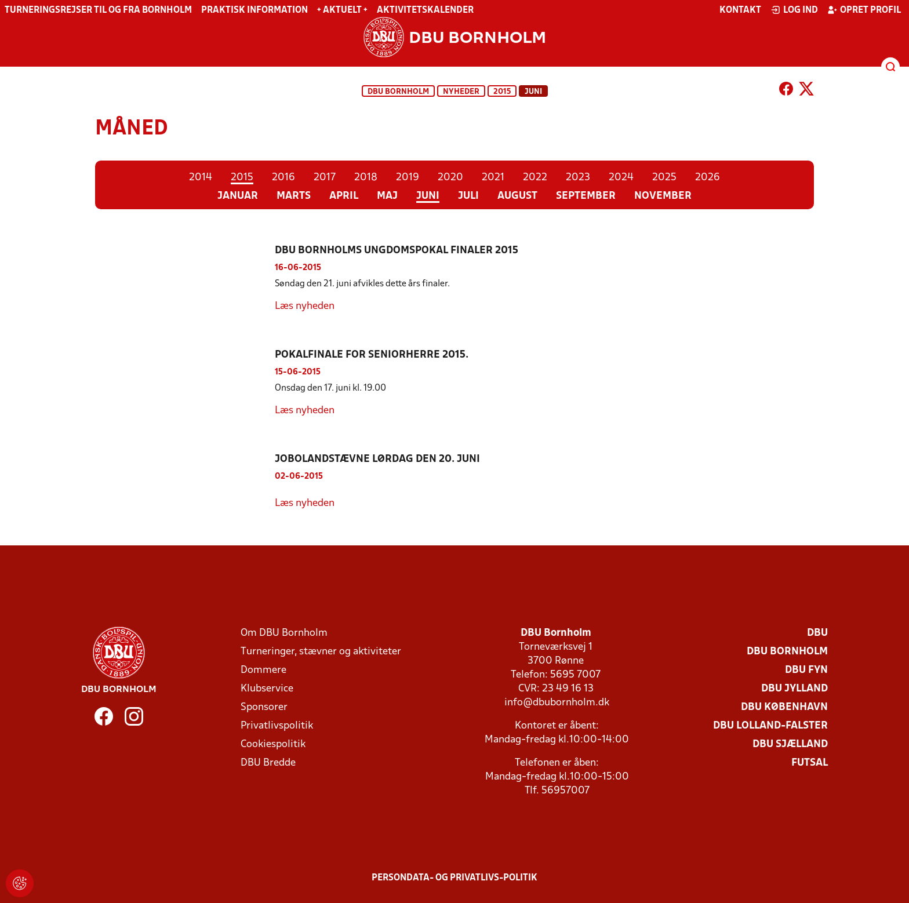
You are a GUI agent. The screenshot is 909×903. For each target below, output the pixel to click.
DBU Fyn (806, 670)
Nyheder (461, 92)
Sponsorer (264, 707)
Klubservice (267, 689)
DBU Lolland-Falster (770, 726)
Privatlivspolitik (277, 726)
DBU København (784, 707)
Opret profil (864, 10)
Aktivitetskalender (425, 10)
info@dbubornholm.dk (556, 703)
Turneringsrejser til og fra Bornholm (98, 10)
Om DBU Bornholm (284, 633)
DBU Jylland (794, 689)
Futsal (809, 763)
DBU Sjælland (790, 744)
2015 (502, 92)
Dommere (263, 670)
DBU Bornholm (398, 92)
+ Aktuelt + (342, 10)
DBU (817, 633)
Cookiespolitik (273, 744)
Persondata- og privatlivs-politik (454, 878)
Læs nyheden (304, 306)
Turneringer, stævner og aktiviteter (321, 652)
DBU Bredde (268, 763)
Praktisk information (254, 10)
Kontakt (740, 10)
